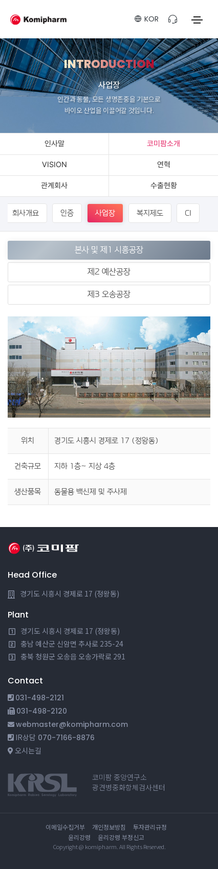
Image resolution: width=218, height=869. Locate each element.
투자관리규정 (150, 826)
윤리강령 (79, 837)
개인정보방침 (109, 826)
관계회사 (54, 185)
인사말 (54, 143)
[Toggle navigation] (197, 20)
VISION (54, 164)
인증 (67, 213)
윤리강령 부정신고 (121, 837)
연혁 (163, 164)
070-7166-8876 (66, 738)
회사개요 (25, 213)
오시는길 (28, 750)
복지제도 (150, 213)
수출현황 (163, 185)
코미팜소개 (163, 143)
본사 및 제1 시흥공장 (109, 250)
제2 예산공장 (109, 272)
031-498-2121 (39, 698)
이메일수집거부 (65, 826)
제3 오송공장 (109, 294)
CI (188, 213)
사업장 (105, 213)
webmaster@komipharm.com (72, 724)
